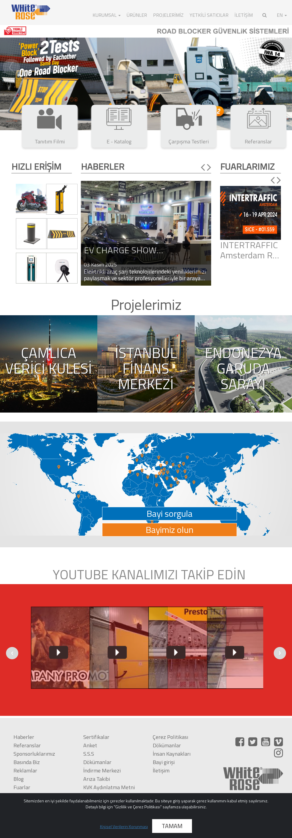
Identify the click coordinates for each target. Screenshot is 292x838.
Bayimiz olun (169, 530)
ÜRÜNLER (137, 15)
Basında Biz (26, 762)
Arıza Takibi (96, 779)
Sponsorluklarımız (34, 754)
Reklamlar (25, 770)
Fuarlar (21, 787)
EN (282, 15)
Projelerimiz (168, 15)
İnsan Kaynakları (171, 754)
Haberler (23, 737)
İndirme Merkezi (102, 770)
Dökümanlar (97, 762)
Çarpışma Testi (30, 796)
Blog (18, 779)
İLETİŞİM (243, 15)
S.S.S (88, 754)
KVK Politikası (98, 796)
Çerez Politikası (170, 737)
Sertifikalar (96, 737)
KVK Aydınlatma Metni (109, 787)
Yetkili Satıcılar (209, 15)
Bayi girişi (164, 762)
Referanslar (27, 745)
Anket (90, 745)
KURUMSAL (107, 15)
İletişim (161, 770)
